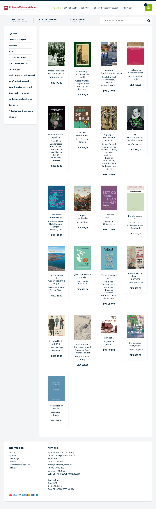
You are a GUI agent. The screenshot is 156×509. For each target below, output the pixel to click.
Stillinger (126, 8)
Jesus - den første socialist (82, 275)
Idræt (11, 51)
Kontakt (85, 8)
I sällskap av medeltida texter (135, 71)
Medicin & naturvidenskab (20, 75)
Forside (57, 8)
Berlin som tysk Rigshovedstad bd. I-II (83, 74)
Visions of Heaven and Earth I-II (109, 137)
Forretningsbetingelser (105, 8)
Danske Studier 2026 (135, 217)
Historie (13, 45)
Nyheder (13, 33)
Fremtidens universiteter (56, 216)
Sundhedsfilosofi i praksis (56, 136)
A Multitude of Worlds (56, 407)
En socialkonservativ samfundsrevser (135, 137)
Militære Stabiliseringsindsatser (109, 71)
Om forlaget (71, 8)
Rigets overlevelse (82, 217)
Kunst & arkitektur (18, 63)
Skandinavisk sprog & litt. (20, 87)
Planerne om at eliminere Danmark (135, 276)
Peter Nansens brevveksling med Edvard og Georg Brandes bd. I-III (82, 348)
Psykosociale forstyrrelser (135, 344)
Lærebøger (14, 69)
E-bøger (13, 116)
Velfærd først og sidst (109, 276)
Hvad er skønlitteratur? (82, 134)
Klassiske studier (17, 57)
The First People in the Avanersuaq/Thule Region (56, 279)
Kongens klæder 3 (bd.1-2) (56, 342)
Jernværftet (109, 337)
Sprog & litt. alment (19, 93)
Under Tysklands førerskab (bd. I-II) (56, 72)
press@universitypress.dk (60, 464)
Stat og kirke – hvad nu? (109, 216)
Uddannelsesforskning (20, 99)
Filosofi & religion (18, 39)
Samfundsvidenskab (19, 81)
